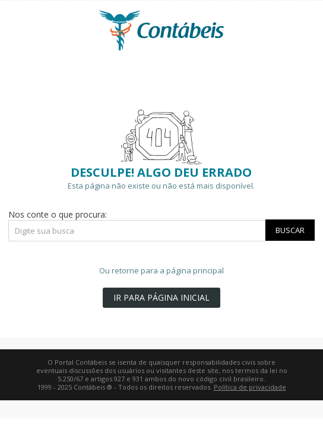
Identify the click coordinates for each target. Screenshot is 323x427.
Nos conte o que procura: (57, 214)
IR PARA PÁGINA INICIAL (161, 297)
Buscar (290, 230)
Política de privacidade (250, 387)
